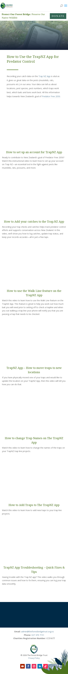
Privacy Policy (34, 658)
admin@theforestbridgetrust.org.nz (37, 631)
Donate (58, 16)
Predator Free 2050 (51, 96)
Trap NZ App (44, 76)
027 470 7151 (38, 635)
